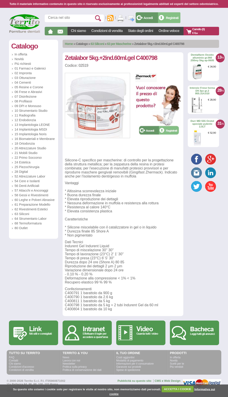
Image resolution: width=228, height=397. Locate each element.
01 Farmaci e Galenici (30, 68)
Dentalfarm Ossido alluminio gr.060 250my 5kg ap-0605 (202, 57)
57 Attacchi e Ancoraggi (31, 190)
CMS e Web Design (168, 380)
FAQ (11, 357)
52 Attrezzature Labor (30, 176)
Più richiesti (23, 63)
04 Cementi (23, 82)
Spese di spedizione (128, 370)
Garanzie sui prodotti (128, 366)
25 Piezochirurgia (27, 167)
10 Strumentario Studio (31, 110)
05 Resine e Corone (29, 87)
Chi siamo (78, 31)
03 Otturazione (25, 78)
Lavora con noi (71, 360)
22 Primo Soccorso (28, 157)
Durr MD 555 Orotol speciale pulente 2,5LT (202, 124)
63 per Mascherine (119, 44)
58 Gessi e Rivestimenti (31, 195)
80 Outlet (21, 228)
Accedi (148, 18)
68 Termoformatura (28, 223)
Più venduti (176, 366)
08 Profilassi (23, 101)
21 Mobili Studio (26, 153)
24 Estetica (22, 162)
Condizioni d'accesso (21, 366)
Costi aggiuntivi (125, 357)
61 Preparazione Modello (32, 204)
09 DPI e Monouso (28, 106)
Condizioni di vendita (106, 31)
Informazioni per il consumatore (135, 363)
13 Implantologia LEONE (32, 125)
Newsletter (69, 363)
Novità (19, 59)
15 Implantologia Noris (30, 134)
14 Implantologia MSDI (31, 129)
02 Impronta (23, 73)
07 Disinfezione (25, 96)
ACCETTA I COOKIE (177, 389)
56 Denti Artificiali (27, 186)
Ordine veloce (168, 31)
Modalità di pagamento (129, 360)
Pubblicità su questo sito (134, 380)
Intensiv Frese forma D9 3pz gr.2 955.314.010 (202, 91)
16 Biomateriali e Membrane (35, 139)
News (66, 357)
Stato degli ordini (140, 31)
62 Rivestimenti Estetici (31, 209)
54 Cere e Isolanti (27, 181)
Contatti (13, 360)
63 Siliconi (97, 44)
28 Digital (21, 171)
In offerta (21, 54)
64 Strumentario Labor (30, 218)
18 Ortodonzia (25, 143)
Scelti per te (177, 363)
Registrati (172, 18)
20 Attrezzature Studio (30, 148)
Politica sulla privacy (75, 366)
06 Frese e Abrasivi (28, 92)
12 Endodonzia (25, 120)
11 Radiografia (25, 115)
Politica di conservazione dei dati (82, 370)
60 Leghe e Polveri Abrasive (35, 200)
